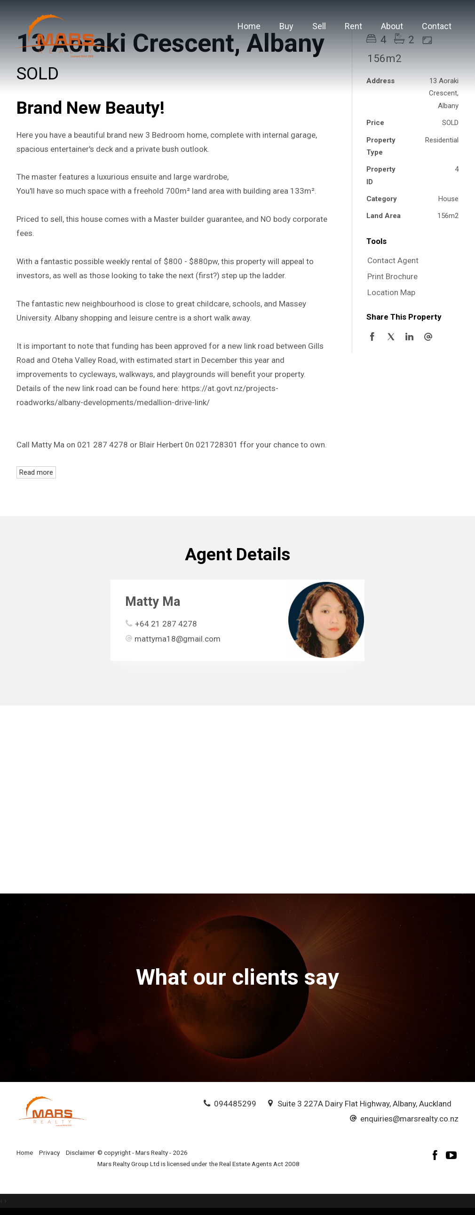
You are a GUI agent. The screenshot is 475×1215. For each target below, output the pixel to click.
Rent (353, 26)
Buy (286, 26)
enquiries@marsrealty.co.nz (409, 1118)
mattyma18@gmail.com (178, 638)
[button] (410, 277)
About (392, 26)
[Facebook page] (436, 1156)
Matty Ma (152, 601)
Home (249, 26)
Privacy (49, 1152)
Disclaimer (80, 1152)
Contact (436, 26)
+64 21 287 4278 (166, 623)
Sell (319, 26)
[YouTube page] (451, 1156)
